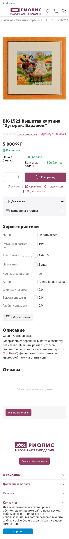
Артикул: (47, 134)
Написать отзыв (27, 134)
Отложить (14, 186)
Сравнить (33, 186)
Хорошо (18, 531)
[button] (53, 186)
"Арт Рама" (10, 353)
